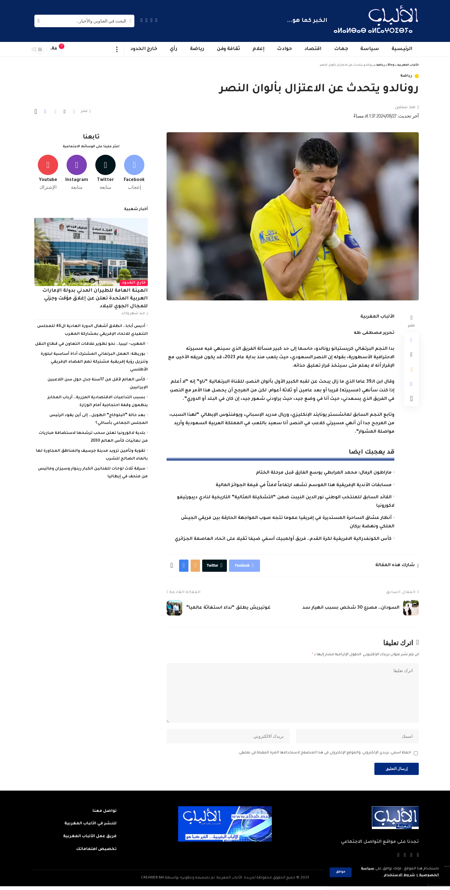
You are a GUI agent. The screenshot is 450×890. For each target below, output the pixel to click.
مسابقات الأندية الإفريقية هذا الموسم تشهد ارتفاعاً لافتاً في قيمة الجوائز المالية (304, 485)
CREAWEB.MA (152, 882)
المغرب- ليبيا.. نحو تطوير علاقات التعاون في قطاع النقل (90, 342)
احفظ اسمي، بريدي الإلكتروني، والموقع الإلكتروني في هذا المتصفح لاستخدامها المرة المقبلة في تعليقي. (324, 756)
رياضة (406, 76)
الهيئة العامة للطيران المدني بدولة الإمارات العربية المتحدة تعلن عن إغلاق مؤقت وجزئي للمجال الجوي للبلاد (95, 297)
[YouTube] (146, 20)
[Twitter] (151, 20)
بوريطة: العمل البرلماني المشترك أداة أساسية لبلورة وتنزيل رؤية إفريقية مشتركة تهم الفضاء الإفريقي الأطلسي (94, 360)
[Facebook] (156, 20)
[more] (117, 49)
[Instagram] (141, 20)
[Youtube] (48, 171)
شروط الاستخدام (398, 875)
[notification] (65, 49)
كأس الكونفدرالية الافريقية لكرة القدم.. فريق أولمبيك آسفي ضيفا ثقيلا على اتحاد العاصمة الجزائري (283, 539)
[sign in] (74, 49)
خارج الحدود (134, 281)
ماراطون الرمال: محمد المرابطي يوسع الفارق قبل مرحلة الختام (324, 472)
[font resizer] (54, 49)
